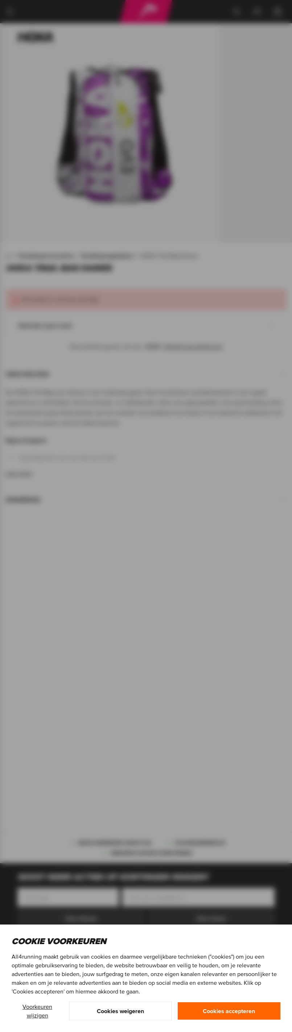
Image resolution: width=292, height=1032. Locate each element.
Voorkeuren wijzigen (37, 1011)
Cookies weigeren (120, 1011)
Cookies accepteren (229, 1011)
